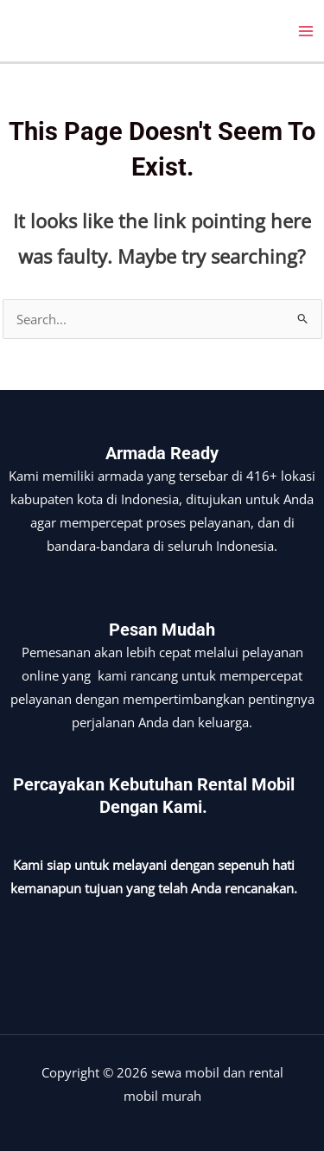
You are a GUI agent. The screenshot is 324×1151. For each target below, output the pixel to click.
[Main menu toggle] (306, 31)
